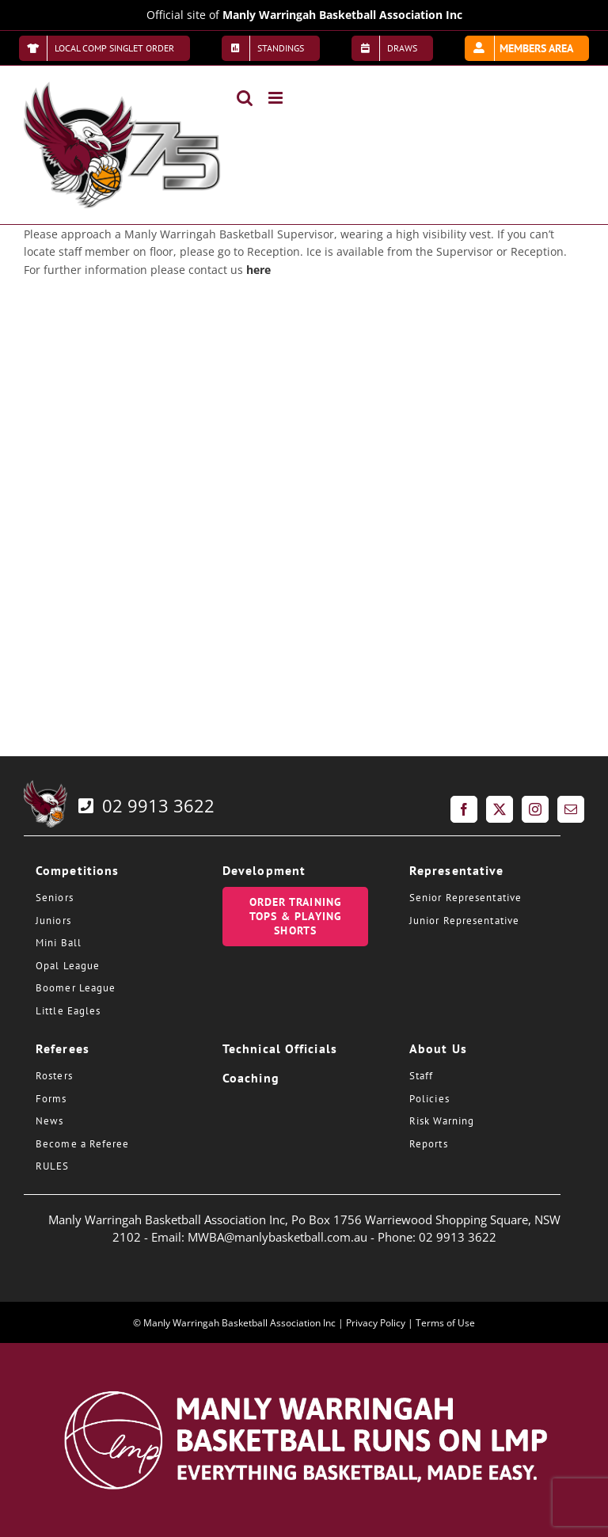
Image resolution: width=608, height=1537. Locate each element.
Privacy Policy (375, 1323)
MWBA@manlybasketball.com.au (277, 1237)
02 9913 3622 (145, 805)
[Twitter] (499, 809)
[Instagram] (535, 809)
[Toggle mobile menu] (276, 97)
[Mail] (570, 809)
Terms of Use (445, 1323)
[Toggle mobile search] (245, 97)
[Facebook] (463, 809)
